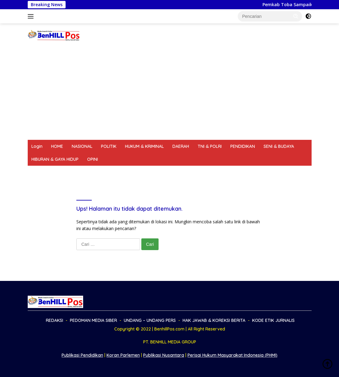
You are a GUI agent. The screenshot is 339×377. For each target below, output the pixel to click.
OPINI (92, 159)
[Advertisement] (169, 94)
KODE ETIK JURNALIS (266, 172)
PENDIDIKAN (242, 146)
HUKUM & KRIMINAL (144, 146)
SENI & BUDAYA (279, 146)
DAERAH (180, 146)
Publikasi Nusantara (163, 355)
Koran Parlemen (123, 355)
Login (36, 146)
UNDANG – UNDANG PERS (139, 172)
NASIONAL (82, 146)
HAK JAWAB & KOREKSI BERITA (205, 172)
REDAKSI (40, 172)
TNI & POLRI (210, 146)
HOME (57, 146)
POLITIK (108, 146)
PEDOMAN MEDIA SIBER (80, 172)
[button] (296, 16)
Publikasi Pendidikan (82, 355)
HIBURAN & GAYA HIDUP (55, 159)
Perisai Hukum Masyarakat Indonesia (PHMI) (232, 355)
